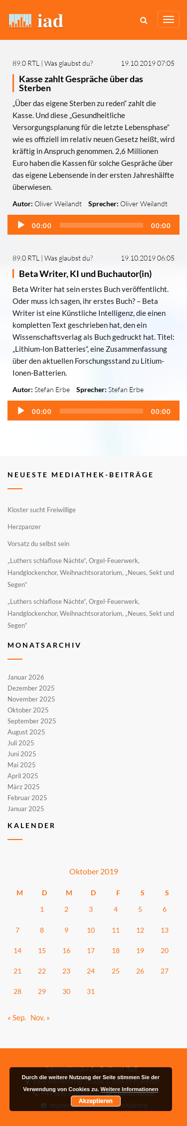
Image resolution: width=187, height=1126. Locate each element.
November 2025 (31, 699)
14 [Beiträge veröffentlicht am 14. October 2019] (17, 950)
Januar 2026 (25, 677)
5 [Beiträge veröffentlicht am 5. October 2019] (140, 909)
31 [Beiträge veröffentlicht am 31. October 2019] (91, 991)
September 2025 (31, 721)
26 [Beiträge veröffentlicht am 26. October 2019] (140, 971)
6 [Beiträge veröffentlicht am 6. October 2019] (165, 909)
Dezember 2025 (31, 688)
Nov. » (40, 1017)
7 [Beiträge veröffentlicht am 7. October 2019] (17, 930)
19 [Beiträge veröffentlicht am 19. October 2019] (140, 950)
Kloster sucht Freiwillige (41, 510)
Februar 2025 (27, 798)
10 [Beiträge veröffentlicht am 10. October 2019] (91, 930)
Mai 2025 (21, 765)
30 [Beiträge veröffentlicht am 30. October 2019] (66, 991)
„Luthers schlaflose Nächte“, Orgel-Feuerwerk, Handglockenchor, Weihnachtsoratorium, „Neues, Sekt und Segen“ (90, 572)
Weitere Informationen (130, 1089)
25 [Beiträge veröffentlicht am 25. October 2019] (116, 971)
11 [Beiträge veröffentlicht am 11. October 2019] (116, 930)
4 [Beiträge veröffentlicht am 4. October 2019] (116, 909)
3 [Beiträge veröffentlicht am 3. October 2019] (91, 909)
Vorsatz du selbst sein (38, 544)
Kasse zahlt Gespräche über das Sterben (81, 83)
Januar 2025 (25, 808)
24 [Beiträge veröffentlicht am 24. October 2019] (91, 971)
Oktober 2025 (28, 710)
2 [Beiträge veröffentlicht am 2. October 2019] (66, 909)
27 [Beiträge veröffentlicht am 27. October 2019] (165, 971)
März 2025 (23, 787)
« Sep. (16, 1017)
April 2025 (22, 776)
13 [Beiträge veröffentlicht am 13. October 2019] (165, 930)
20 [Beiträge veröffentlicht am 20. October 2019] (165, 950)
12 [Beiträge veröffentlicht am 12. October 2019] (140, 930)
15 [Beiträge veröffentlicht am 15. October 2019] (42, 950)
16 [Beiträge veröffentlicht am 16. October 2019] (66, 950)
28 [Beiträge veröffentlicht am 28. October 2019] (17, 991)
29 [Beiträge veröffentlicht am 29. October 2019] (42, 991)
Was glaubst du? (68, 63)
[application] (93, 225)
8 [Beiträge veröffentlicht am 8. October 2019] (42, 930)
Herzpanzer (24, 527)
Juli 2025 (20, 743)
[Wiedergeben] (21, 225)
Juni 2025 (21, 754)
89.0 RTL (25, 63)
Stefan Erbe (52, 389)
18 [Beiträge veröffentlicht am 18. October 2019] (116, 950)
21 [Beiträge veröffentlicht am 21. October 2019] (17, 971)
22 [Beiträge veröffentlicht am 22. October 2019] (42, 971)
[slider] (101, 225)
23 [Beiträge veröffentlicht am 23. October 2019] (66, 971)
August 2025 (26, 732)
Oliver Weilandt (58, 203)
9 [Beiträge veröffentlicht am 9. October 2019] (66, 930)
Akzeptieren (96, 1101)
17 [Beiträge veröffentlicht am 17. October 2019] (91, 950)
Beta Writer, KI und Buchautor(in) (85, 273)
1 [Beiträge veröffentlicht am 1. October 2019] (42, 909)
